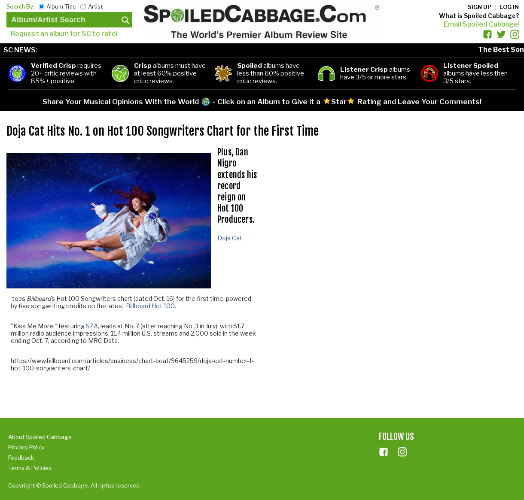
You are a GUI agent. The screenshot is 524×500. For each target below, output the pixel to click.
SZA (92, 326)
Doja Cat (229, 238)
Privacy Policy (26, 447)
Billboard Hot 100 (150, 305)
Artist (95, 6)
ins (402, 452)
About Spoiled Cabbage (40, 436)
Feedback (21, 457)
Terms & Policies (30, 467)
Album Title (61, 6)
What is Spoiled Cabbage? (479, 15)
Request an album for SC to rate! (64, 34)
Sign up (479, 6)
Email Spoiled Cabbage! (482, 24)
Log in (509, 6)
